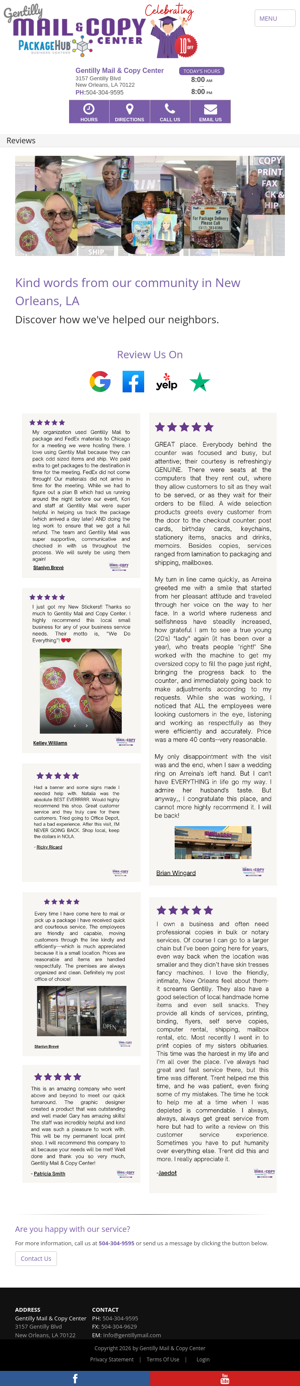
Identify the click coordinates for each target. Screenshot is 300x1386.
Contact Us (36, 1258)
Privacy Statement (112, 1359)
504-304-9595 (117, 1243)
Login (203, 1359)
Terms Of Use (163, 1359)
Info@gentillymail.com (132, 1335)
